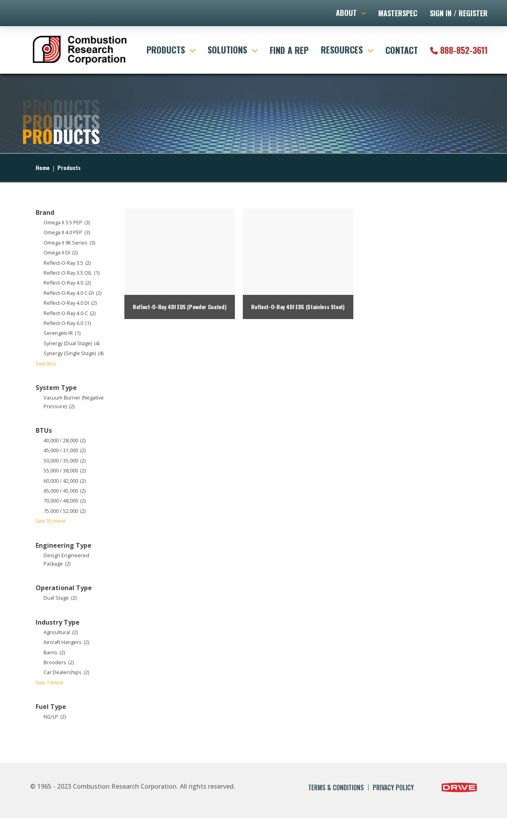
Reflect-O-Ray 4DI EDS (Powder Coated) (179, 306)
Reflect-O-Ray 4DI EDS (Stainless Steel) (297, 306)
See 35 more (51, 521)
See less (46, 363)
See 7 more (49, 682)
